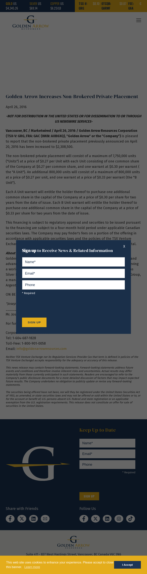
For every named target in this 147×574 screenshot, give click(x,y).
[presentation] (51, 307)
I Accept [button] (127, 564)
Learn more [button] (32, 567)
